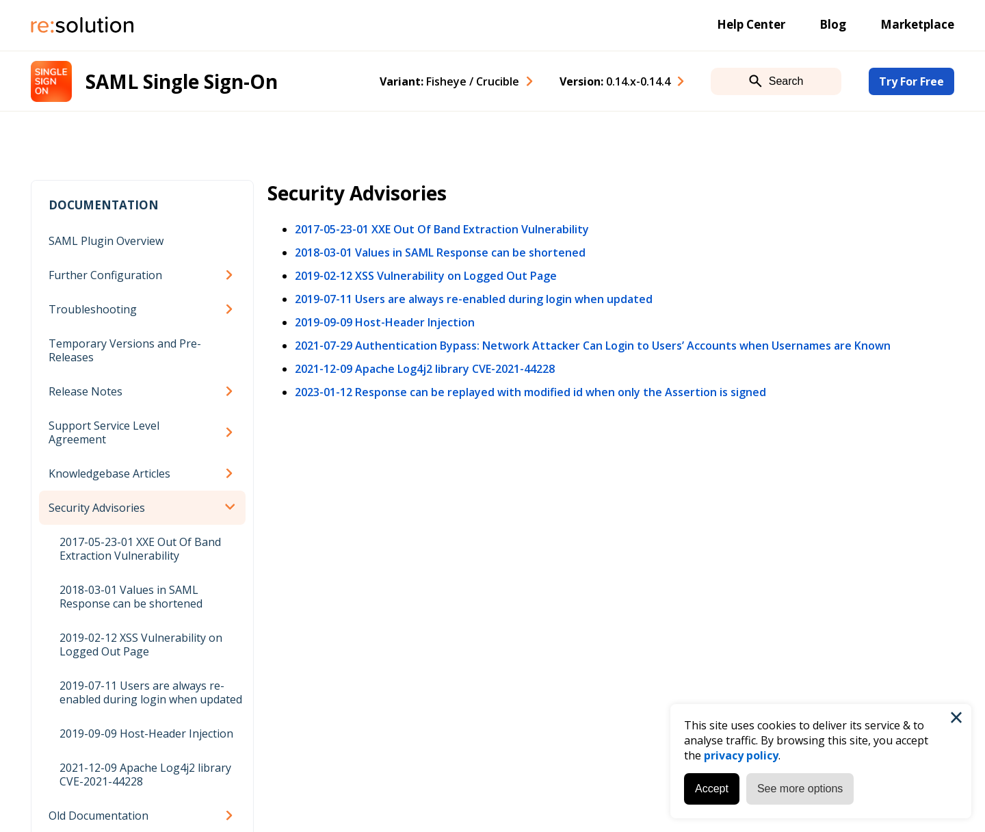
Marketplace (917, 24)
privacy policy (741, 755)
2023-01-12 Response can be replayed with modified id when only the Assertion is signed (530, 392)
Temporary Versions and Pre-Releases (125, 350)
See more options (800, 788)
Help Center (751, 24)
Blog (832, 24)
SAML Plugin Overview (106, 240)
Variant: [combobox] (449, 81)
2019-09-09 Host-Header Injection (146, 733)
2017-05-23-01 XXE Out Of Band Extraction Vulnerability (140, 548)
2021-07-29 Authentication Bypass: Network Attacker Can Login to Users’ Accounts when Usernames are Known (593, 345)
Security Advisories (97, 507)
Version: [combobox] (615, 81)
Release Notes (85, 391)
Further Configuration (105, 275)
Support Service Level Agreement (104, 432)
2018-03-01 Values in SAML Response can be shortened (131, 596)
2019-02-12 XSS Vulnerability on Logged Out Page (141, 644)
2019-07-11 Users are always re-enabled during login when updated (151, 692)
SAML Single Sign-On (182, 81)
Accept (711, 788)
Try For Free (911, 81)
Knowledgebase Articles (109, 473)
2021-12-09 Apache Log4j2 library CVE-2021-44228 (145, 774)
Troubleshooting (93, 309)
